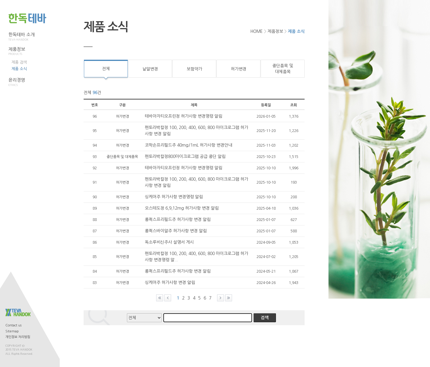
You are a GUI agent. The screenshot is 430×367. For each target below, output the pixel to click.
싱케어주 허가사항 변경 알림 (170, 282)
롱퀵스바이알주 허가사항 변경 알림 (176, 231)
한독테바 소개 (21, 36)
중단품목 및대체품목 (282, 69)
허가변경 (238, 69)
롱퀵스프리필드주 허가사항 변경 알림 (178, 219)
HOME (256, 31)
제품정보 (21, 51)
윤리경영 (21, 82)
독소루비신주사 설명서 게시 (169, 242)
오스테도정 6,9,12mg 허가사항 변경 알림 (182, 208)
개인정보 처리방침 (17, 337)
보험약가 (194, 69)
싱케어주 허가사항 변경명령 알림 (174, 197)
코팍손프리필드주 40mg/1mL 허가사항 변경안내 (188, 145)
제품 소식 (19, 69)
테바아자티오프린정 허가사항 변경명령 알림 (183, 116)
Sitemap (12, 331)
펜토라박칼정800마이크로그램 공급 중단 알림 (185, 156)
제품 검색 (19, 62)
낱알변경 (150, 69)
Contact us (13, 325)
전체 (106, 69)
